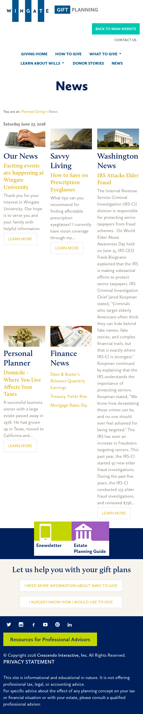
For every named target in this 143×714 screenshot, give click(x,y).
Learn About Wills (43, 63)
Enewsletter (53, 535)
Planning (76, 10)
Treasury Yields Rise (68, 396)
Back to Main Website (115, 29)
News (117, 63)
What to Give (105, 54)
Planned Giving (33, 111)
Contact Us (125, 40)
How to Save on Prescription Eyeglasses (69, 182)
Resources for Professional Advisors (50, 639)
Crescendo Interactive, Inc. (62, 655)
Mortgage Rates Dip (68, 405)
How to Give (68, 54)
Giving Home (34, 54)
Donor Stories (88, 63)
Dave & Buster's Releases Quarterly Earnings (67, 380)
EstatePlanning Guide (90, 538)
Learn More (20, 239)
